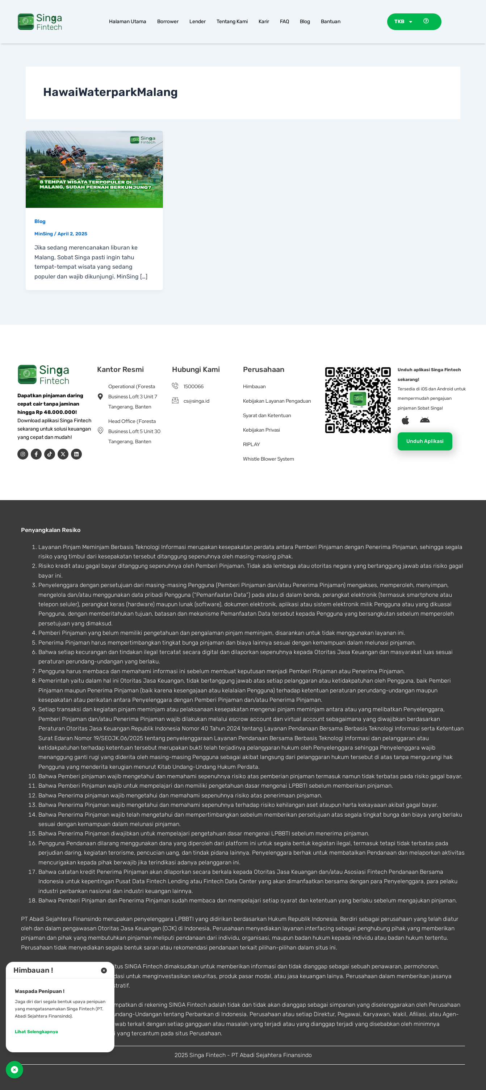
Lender (197, 21)
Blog (305, 21)
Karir (264, 21)
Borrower (168, 21)
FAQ (284, 21)
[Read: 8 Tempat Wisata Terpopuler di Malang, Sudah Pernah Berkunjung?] (94, 168)
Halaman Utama (127, 21)
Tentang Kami (232, 21)
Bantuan (330, 21)
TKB (403, 22)
